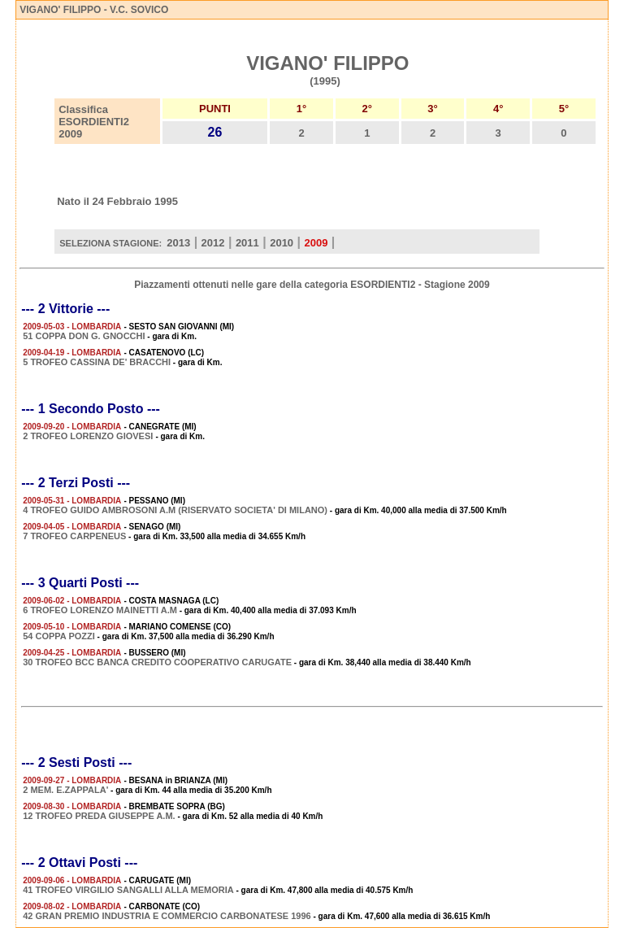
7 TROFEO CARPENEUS (74, 536)
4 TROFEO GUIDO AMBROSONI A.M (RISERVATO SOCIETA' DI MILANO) (175, 510)
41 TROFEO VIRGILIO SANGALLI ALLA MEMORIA (128, 890)
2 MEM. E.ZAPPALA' (65, 790)
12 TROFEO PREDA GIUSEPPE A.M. (99, 816)
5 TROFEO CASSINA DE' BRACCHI (97, 362)
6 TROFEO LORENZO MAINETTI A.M (100, 610)
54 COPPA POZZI (59, 636)
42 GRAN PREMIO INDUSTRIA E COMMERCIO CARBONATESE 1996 (167, 916)
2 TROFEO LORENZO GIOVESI (89, 436)
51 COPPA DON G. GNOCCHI (84, 336)
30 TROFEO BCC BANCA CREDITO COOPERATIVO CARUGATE (157, 662)
